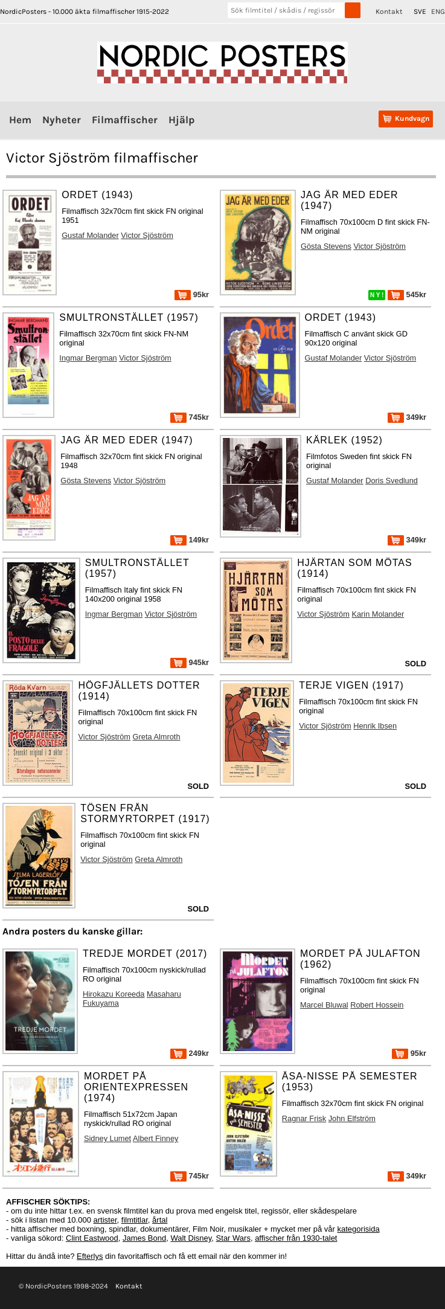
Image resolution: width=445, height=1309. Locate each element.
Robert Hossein (376, 1004)
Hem (20, 120)
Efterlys (90, 1256)
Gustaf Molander (90, 235)
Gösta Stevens (326, 246)
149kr (189, 539)
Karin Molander (377, 614)
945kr (189, 662)
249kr (189, 1053)
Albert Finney (155, 1138)
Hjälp (181, 120)
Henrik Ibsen (375, 725)
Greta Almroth (157, 736)
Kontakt (389, 11)
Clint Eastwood (92, 1238)
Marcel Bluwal (324, 1004)
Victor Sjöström (147, 235)
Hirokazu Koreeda (113, 994)
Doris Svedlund (391, 480)
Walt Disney (190, 1238)
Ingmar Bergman (88, 357)
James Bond (144, 1238)
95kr (191, 294)
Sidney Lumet (107, 1138)
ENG (438, 11)
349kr (407, 417)
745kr (189, 417)
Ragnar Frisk (304, 1118)
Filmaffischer (125, 120)
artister (105, 1219)
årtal (159, 1219)
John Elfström (352, 1118)
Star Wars (233, 1238)
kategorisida (359, 1228)
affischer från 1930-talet (296, 1238)
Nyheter (61, 120)
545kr (407, 294)
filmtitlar (134, 1219)
